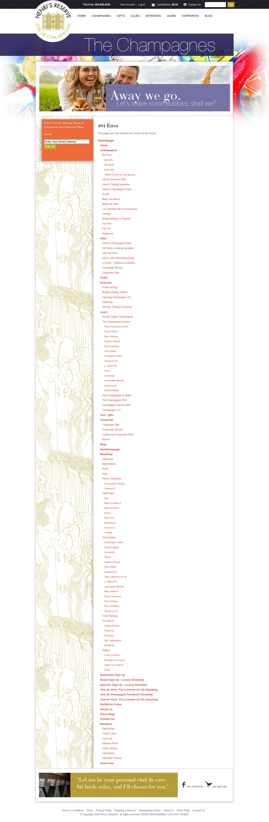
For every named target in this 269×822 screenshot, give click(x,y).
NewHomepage (110, 449)
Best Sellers (109, 463)
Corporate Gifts (110, 272)
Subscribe (106, 763)
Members (106, 724)
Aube (107, 670)
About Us (106, 709)
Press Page (107, 714)
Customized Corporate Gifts (117, 434)
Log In (141, 4)
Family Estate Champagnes (117, 316)
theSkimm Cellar (111, 704)
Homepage (106, 140)
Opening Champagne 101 (116, 297)
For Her (106, 228)
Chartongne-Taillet (113, 542)
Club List (107, 738)
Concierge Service (112, 267)
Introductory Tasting (114, 483)
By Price (107, 154)
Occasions (108, 620)
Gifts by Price (109, 253)
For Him (106, 223)
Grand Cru (109, 527)
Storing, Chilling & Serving (117, 306)
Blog (208, 15)
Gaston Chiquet (112, 341)
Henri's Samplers (111, 478)
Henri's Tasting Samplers (116, 184)
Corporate (190, 15)
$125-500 (109, 170)
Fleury (107, 371)
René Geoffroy (111, 346)
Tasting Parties (112, 626)
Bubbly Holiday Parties (115, 292)
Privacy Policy (103, 810)
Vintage (106, 213)
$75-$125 (109, 165)
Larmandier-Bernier (114, 380)
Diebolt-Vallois (111, 390)
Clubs (135, 15)
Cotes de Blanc (112, 655)
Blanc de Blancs (111, 199)
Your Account (127, 4)
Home (82, 15)
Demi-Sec (109, 518)
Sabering (107, 302)
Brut (106, 498)
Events (106, 439)
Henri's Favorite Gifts (114, 179)
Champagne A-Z (111, 410)
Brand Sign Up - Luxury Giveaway (122, 679)
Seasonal (107, 459)
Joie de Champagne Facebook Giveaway (126, 694)
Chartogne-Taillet (113, 356)
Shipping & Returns (125, 810)
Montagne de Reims (114, 660)
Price (105, 468)
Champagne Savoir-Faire (116, 405)
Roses (107, 513)
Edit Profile (108, 728)
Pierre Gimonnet (112, 596)
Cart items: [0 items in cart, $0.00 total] (167, 4)
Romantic (109, 635)
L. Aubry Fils (110, 366)
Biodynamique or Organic (116, 218)
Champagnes (101, 15)
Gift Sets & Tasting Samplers (118, 248)
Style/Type (108, 493)
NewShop (106, 454)
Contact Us (194, 4)
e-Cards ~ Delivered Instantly (118, 262)
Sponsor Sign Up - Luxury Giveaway (123, 684)
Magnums (107, 233)
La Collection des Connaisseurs (120, 209)
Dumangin (109, 375)
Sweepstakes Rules (150, 810)
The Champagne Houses (116, 321)
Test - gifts (107, 415)
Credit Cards (109, 733)
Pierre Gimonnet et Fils (116, 326)
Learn (171, 15)
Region (106, 650)
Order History (109, 748)
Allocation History (112, 758)
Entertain (153, 15)
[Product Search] (215, 4)
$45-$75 (108, 160)
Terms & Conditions (73, 810)
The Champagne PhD (114, 400)
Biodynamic (110, 523)
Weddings (109, 645)
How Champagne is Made (116, 395)
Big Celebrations (112, 640)
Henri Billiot (110, 351)
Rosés (105, 194)
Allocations (108, 753)
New (104, 473)
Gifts (121, 15)
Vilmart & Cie (111, 361)
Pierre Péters (111, 331)
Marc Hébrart (111, 336)
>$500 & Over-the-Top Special (119, 174)
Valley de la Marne (113, 665)
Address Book (110, 743)
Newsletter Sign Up (112, 675)
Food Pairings (110, 287)
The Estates (109, 537)
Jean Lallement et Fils (115, 576)
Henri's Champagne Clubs (117, 189)
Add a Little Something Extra (118, 258)
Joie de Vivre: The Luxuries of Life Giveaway (129, 689)
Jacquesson (110, 385)
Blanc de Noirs (110, 204)
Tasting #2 (109, 488)
